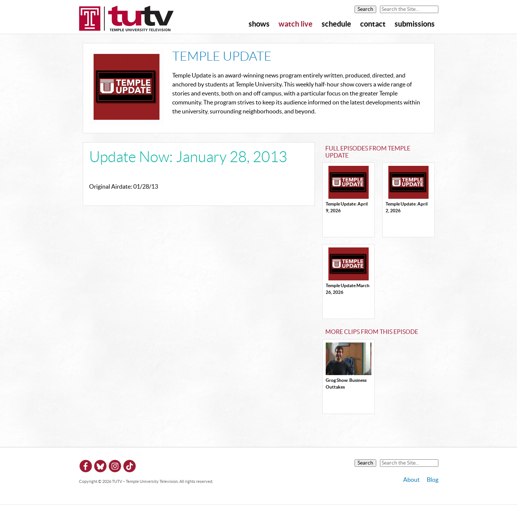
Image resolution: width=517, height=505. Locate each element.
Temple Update (221, 56)
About (411, 480)
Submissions (415, 24)
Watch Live (296, 24)
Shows (259, 24)
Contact (373, 24)
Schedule (336, 24)
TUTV (126, 19)
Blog (432, 480)
